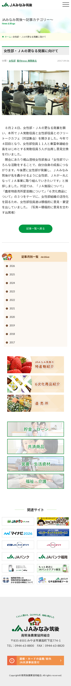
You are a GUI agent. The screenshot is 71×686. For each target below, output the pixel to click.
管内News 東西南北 (27, 60)
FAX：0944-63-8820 (50, 645)
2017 (12, 342)
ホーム (8, 37)
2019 (12, 325)
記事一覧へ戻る (35, 228)
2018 (12, 333)
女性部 (12, 60)
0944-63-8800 (24, 645)
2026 (12, 265)
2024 (12, 282)
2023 (12, 291)
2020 (12, 316)
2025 (12, 274)
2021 (12, 308)
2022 (12, 299)
